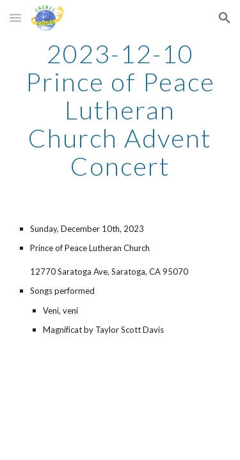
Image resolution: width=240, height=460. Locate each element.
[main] (120, 109)
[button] (15, 17)
